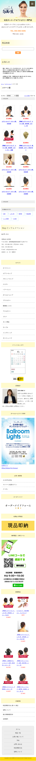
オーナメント (7, 268)
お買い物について (18, 736)
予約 (18, 740)
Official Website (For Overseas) (10, 468)
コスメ (5, 316)
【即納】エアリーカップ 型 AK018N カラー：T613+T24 (26, 148)
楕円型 (20, 213)
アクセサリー (7, 311)
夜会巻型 (28, 213)
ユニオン (5, 284)
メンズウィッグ (7, 332)
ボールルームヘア (8, 295)
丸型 (4, 213)
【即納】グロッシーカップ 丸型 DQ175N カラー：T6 (23, 663)
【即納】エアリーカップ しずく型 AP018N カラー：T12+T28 (23, 637)
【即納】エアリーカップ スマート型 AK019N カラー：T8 (26, 124)
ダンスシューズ (7, 338)
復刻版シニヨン (7, 305)
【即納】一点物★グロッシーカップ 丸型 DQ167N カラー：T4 (8, 663)
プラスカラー (7, 300)
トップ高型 (6, 218)
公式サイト (5, 465)
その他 (14, 218)
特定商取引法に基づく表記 (10, 705)
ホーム (2, 84)
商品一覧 (18, 733)
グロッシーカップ (8, 279)
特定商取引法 (18, 748)
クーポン (5, 489)
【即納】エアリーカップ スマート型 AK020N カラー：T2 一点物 (9, 148)
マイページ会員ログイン (10, 484)
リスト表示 (27, 95)
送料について (7, 710)
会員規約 (5, 719)
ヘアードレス (7, 289)
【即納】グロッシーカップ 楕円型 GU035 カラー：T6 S (23, 689)
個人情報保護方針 (8, 714)
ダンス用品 (6, 322)
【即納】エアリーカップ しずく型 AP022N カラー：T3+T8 (8, 613)
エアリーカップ (8, 84)
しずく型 (12, 213)
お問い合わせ (18, 744)
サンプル (5, 327)
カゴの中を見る (7, 480)
